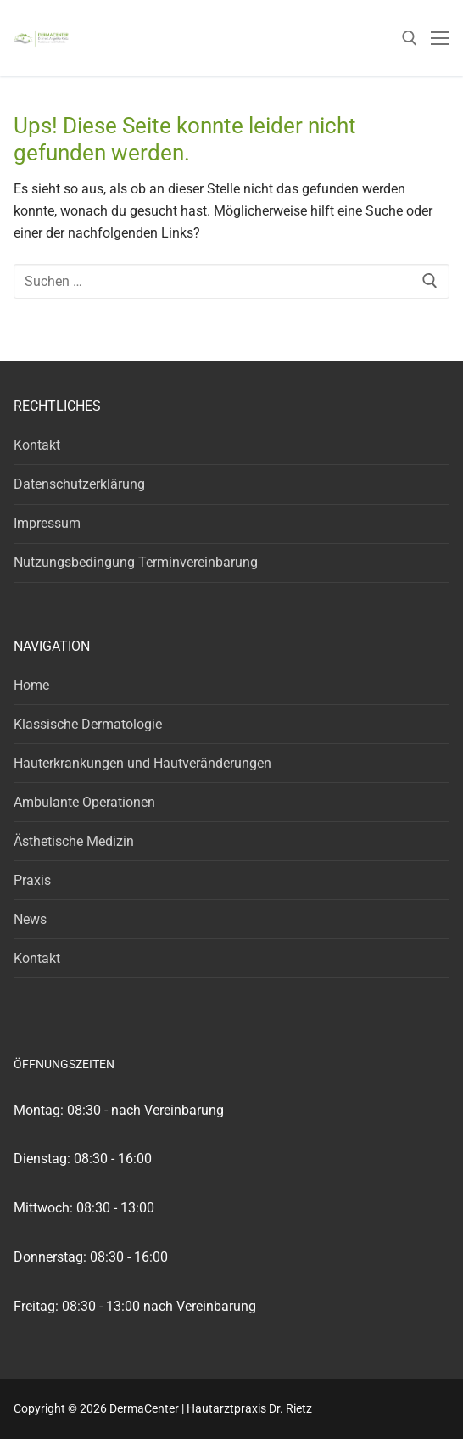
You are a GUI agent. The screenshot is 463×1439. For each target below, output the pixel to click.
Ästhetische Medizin (74, 841)
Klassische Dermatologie (88, 724)
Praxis (32, 880)
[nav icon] (440, 38)
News (30, 919)
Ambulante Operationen (84, 802)
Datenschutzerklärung (79, 484)
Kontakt (37, 445)
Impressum (47, 523)
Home (31, 685)
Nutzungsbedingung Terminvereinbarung (136, 562)
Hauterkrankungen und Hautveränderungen (142, 763)
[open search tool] (409, 38)
